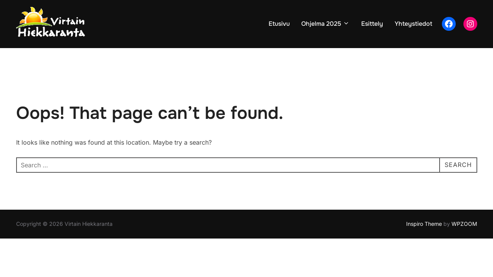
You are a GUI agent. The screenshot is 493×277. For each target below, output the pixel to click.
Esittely (372, 24)
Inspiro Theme (424, 223)
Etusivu (279, 24)
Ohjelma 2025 (325, 24)
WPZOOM (464, 223)
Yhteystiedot (413, 24)
